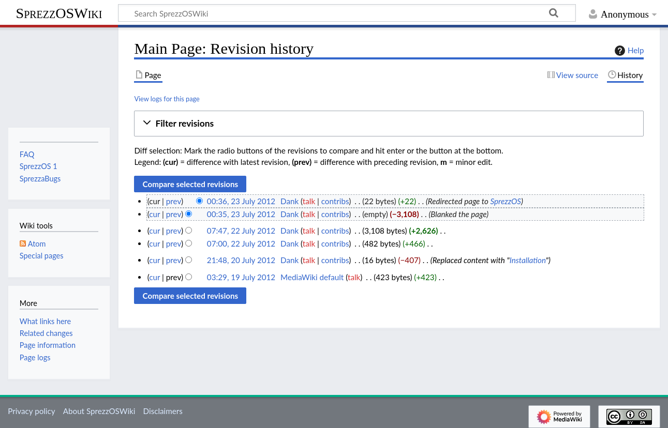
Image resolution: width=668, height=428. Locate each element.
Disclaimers (163, 411)
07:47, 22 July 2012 (241, 230)
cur (154, 214)
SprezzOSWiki (59, 13)
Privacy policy (31, 411)
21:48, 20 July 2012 (241, 260)
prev (173, 201)
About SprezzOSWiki (99, 411)
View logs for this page (166, 99)
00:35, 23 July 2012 (241, 214)
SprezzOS (505, 201)
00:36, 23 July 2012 (241, 201)
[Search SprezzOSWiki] (346, 13)
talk (309, 201)
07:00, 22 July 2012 (241, 243)
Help (628, 50)
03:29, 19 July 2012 (241, 277)
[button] (389, 123)
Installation (528, 260)
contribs (335, 201)
